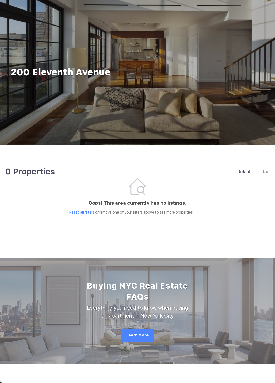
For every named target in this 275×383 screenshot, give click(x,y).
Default (244, 171)
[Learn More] (137, 335)
